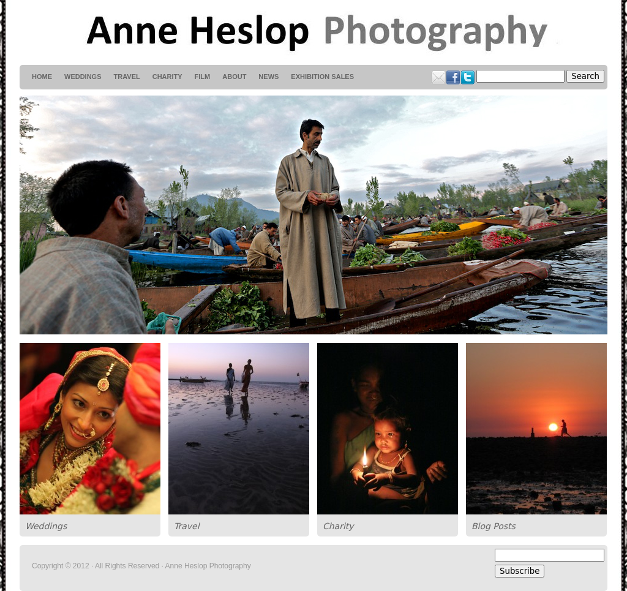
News (268, 76)
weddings (83, 76)
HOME (42, 76)
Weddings (46, 526)
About (234, 76)
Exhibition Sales (322, 76)
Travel (187, 526)
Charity (338, 526)
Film (203, 76)
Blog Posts (493, 526)
